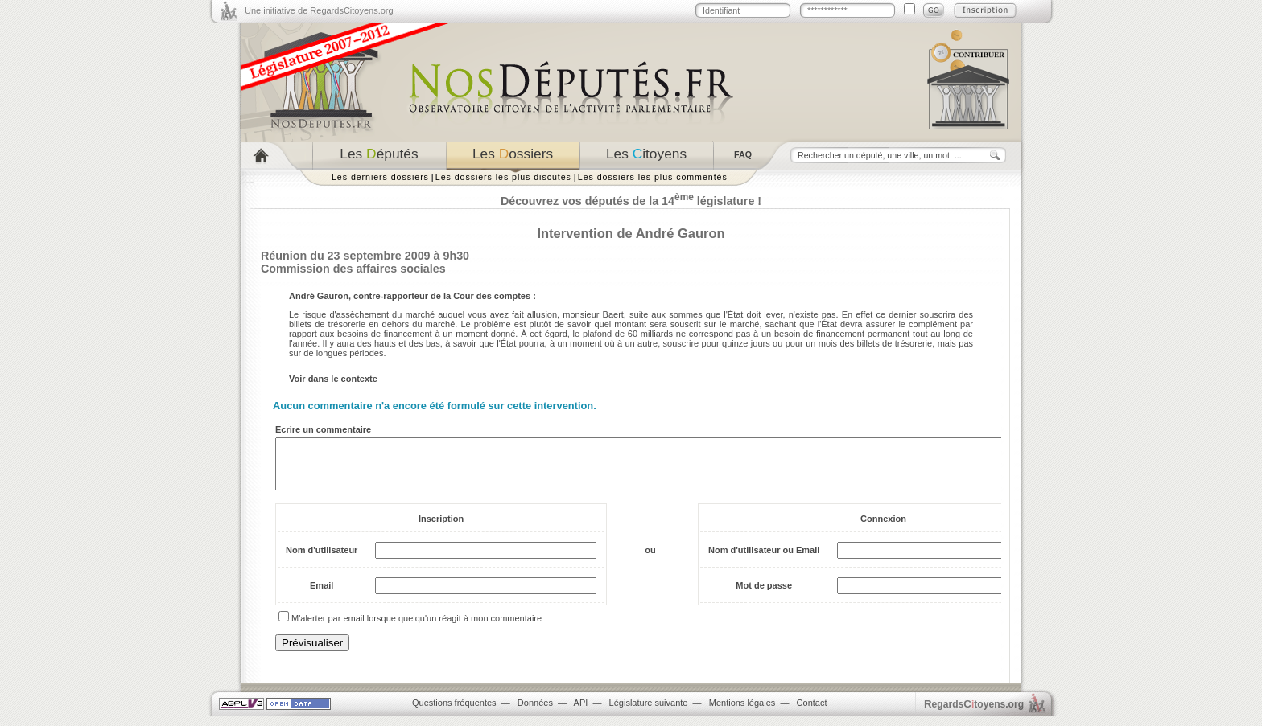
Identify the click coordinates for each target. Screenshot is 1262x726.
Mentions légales (742, 712)
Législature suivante (648, 712)
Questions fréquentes (454, 712)
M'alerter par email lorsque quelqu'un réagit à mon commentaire (416, 628)
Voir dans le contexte (333, 379)
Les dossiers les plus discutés (503, 177)
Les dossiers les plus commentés (653, 177)
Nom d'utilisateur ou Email (763, 559)
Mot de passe (764, 595)
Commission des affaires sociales (353, 268)
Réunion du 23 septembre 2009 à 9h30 (365, 255)
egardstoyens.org (974, 714)
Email (321, 595)
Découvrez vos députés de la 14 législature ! (631, 201)
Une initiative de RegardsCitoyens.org (319, 10)
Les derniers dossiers (380, 177)
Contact (812, 712)
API (581, 712)
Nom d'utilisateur (321, 559)
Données (535, 712)
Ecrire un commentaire (323, 429)
